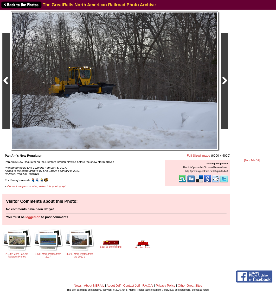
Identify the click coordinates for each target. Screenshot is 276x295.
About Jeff (114, 285)
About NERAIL (94, 285)
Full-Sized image (198, 155)
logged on (33, 217)
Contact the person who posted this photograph (36, 186)
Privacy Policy (165, 285)
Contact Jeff (131, 285)
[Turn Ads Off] (252, 160)
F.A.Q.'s (147, 285)
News (78, 285)
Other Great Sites (190, 285)
